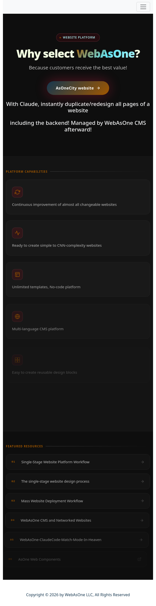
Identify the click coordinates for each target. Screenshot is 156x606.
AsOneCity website (78, 88)
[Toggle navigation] (143, 7)
